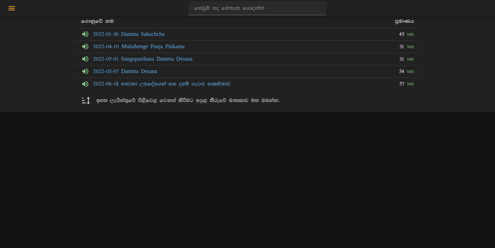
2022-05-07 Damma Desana (125, 71)
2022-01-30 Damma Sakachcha (128, 34)
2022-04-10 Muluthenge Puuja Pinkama (139, 47)
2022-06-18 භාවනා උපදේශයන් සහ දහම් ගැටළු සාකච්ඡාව (162, 84)
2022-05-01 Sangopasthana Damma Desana (142, 59)
